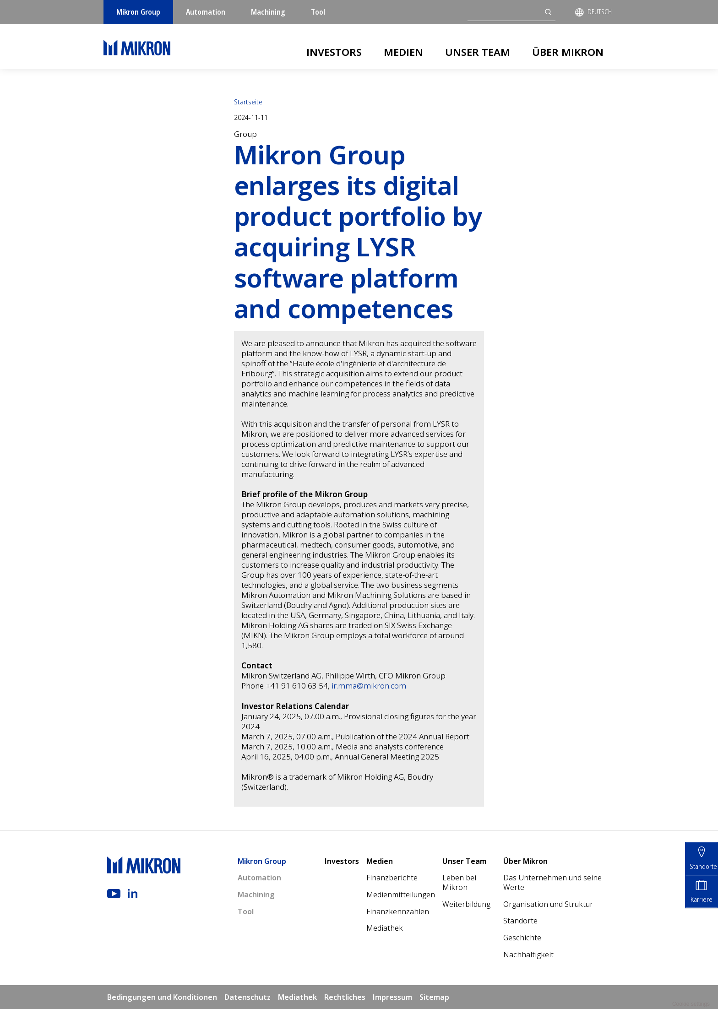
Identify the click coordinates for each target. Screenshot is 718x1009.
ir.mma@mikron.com (369, 685)
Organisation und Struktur (548, 904)
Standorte (520, 921)
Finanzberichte (392, 878)
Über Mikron (568, 52)
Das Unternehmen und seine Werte (552, 882)
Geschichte (522, 938)
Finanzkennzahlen (397, 911)
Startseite (248, 102)
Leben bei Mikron (459, 882)
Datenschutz (247, 997)
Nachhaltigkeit (528, 954)
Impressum (392, 997)
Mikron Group (138, 12)
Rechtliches (344, 997)
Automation (205, 12)
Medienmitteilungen (400, 895)
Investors (334, 52)
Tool (318, 12)
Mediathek (384, 928)
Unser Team (477, 52)
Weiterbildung (466, 904)
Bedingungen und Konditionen (162, 997)
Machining (268, 12)
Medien (403, 52)
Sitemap (434, 997)
